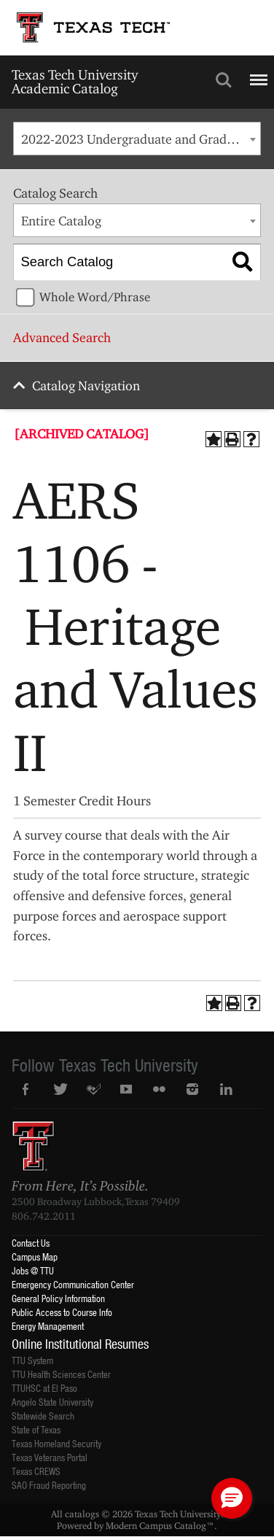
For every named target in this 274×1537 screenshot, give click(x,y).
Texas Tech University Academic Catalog (75, 81)
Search (224, 80)
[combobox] (136, 138)
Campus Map (35, 1256)
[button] (231, 1498)
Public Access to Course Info (62, 1312)
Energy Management (48, 1326)
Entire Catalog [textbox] (61, 220)
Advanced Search (62, 337)
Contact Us (31, 1242)
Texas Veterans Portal (49, 1457)
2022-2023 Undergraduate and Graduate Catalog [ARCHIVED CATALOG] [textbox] (140, 139)
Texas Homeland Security (56, 1443)
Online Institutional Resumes (80, 1344)
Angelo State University (52, 1401)
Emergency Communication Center (73, 1284)
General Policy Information (58, 1298)
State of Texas (36, 1429)
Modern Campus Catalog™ (160, 1525)
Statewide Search (43, 1415)
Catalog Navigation (86, 385)
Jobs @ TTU (33, 1270)
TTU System (32, 1360)
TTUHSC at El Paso (44, 1388)
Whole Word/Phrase (94, 297)
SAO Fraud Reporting (49, 1485)
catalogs (82, 1513)
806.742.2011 (44, 1216)
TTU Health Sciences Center (61, 1374)
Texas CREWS (36, 1471)
